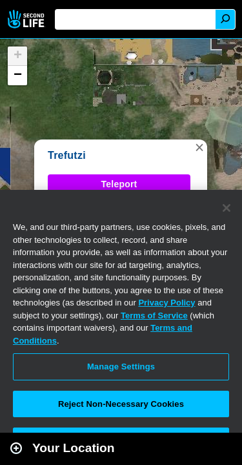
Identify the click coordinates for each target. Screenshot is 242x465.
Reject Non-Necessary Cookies (121, 404)
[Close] (226, 208)
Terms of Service (154, 315)
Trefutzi (67, 155)
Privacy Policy (166, 302)
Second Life (27, 19)
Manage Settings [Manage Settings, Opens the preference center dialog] (121, 366)
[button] (199, 147)
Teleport (119, 184)
